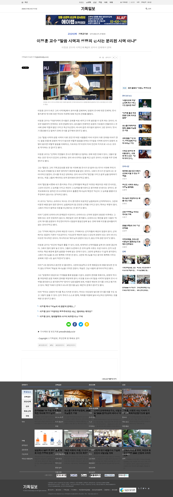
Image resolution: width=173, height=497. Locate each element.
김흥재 (124, 190)
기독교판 (124, 2)
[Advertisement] (137, 70)
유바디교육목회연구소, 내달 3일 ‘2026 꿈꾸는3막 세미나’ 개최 (107, 413)
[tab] (27, 396)
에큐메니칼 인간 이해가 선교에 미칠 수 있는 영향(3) (131, 173)
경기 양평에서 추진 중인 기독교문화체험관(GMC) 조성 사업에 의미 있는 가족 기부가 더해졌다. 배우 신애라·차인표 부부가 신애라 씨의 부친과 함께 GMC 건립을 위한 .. (137, 463)
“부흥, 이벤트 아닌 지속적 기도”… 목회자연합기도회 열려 (136, 412)
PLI (52, 345)
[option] (129, 264)
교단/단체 (72, 34)
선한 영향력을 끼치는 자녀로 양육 (130, 213)
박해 (111, 2)
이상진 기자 (32, 57)
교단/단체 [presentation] (27, 401)
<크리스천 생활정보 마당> (109, 379)
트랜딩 (81, 2)
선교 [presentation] (27, 406)
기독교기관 (83, 34)
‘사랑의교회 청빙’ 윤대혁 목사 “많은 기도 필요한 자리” (129, 103)
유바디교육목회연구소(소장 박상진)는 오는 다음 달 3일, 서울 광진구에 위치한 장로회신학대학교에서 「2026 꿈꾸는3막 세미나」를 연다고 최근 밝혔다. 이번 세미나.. (107, 422)
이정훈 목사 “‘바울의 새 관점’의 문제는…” (57, 306)
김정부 (124, 231)
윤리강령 (114, 490)
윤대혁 (88, 2)
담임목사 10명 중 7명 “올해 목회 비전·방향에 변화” (48, 452)
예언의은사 (71, 345)
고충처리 (107, 490)
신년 (94, 2)
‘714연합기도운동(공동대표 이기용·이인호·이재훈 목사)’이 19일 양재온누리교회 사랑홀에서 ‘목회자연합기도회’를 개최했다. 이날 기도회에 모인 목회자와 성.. (137, 420)
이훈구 (124, 217)
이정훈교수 (43, 345)
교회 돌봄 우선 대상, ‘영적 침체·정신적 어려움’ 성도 (129, 140)
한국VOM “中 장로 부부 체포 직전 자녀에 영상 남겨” (48, 412)
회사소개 (50, 490)
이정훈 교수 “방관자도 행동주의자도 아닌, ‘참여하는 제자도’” (66, 311)
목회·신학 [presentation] (27, 411)
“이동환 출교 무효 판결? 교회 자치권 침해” (129, 115)
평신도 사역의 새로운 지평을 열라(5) (130, 185)
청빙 (100, 2)
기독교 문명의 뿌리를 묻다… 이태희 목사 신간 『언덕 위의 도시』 (129, 155)
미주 (138, 2)
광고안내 (58, 490)
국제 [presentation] (27, 416)
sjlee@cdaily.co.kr (42, 57)
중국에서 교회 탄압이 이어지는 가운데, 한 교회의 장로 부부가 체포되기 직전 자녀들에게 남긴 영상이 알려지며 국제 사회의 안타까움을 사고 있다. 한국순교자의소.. (48, 420)
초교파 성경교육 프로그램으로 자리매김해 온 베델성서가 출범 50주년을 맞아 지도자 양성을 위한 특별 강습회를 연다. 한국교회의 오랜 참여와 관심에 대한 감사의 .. (107, 460)
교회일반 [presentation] (27, 397)
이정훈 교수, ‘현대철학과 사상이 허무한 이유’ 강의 (61, 316)
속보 (124, 88)
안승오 (124, 179)
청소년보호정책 (97, 490)
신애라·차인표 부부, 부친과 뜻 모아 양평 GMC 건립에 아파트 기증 (137, 453)
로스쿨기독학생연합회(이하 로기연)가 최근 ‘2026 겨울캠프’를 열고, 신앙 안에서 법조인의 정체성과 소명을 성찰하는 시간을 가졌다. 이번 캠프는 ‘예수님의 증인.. (77, 420)
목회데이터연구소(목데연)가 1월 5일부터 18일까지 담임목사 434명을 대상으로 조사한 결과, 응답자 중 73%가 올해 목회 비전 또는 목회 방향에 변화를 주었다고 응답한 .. (48, 461)
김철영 (124, 247)
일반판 (133, 2)
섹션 (25, 2)
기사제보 (74, 490)
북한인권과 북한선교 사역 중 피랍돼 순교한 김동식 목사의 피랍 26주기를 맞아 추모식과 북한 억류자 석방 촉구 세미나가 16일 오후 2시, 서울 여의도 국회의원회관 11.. (78, 460)
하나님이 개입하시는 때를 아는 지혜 (131, 199)
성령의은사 (60, 345)
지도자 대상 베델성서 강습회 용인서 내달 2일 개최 (107, 452)
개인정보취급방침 (84, 490)
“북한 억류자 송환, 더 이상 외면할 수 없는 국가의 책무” (77, 452)
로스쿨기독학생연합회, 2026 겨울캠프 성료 (129, 128)
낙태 (105, 2)
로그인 (149, 2)
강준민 (124, 203)
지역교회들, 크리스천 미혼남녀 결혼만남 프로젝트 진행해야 (131, 241)
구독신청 (143, 2)
